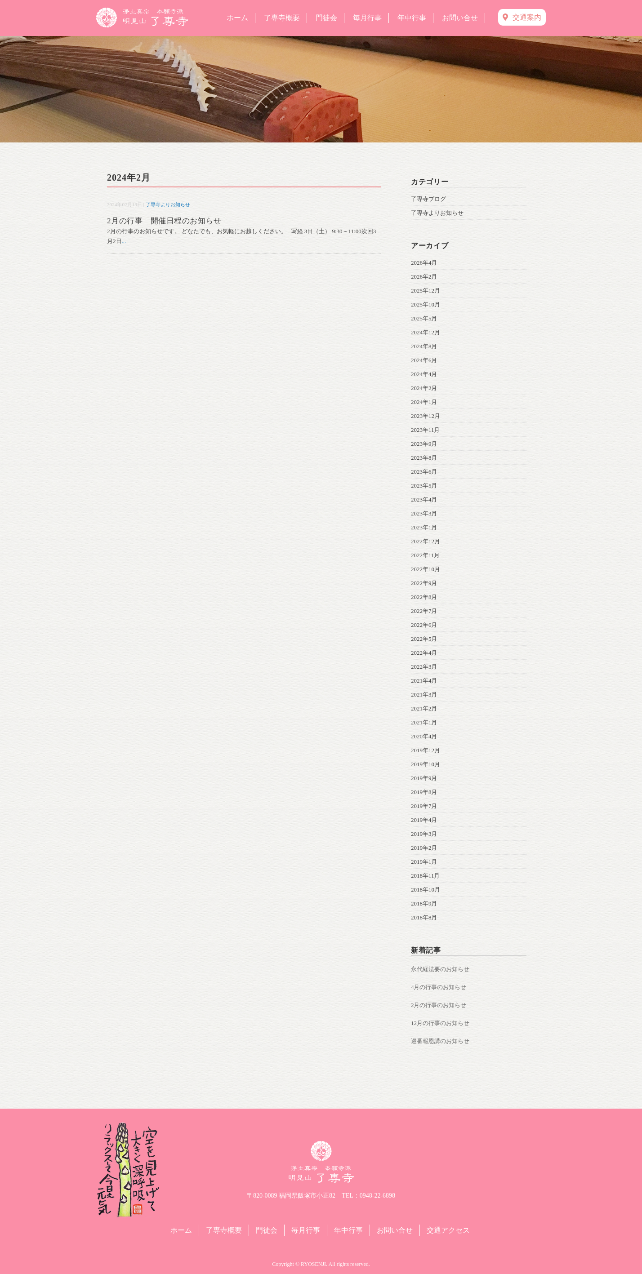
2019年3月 (424, 833)
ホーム (237, 18)
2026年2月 (424, 276)
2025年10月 (425, 304)
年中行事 (411, 18)
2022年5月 (424, 638)
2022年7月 (424, 611)
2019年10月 (425, 764)
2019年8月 (424, 792)
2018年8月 (424, 917)
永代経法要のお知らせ (440, 969)
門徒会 (326, 18)
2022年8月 (424, 597)
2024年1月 (424, 402)
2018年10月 (425, 889)
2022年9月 (424, 583)
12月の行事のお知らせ (440, 1023)
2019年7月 (424, 806)
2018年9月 (424, 903)
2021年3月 (424, 694)
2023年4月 (424, 499)
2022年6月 (424, 624)
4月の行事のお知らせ (439, 987)
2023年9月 (424, 443)
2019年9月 (424, 778)
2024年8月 (424, 346)
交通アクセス (448, 1230)
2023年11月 (425, 429)
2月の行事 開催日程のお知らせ (164, 221)
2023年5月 (424, 485)
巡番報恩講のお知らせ (440, 1041)
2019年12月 (425, 750)
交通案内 (522, 17)
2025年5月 (424, 318)
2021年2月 (424, 708)
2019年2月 (424, 847)
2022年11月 (425, 555)
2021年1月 (424, 722)
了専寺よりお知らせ (168, 204)
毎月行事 (367, 18)
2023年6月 (424, 471)
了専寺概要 (282, 18)
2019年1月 (424, 861)
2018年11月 (425, 875)
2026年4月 (424, 262)
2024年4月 (424, 374)
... (124, 241)
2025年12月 (425, 290)
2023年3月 (424, 513)
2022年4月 (424, 652)
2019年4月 (424, 820)
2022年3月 (424, 666)
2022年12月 (425, 541)
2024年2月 (424, 388)
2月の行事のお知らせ (439, 1005)
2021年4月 (424, 680)
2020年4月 (424, 736)
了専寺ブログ (428, 198)
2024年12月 (425, 332)
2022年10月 (425, 569)
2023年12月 (425, 416)
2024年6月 (424, 360)
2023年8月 (424, 457)
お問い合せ (460, 18)
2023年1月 (424, 527)
